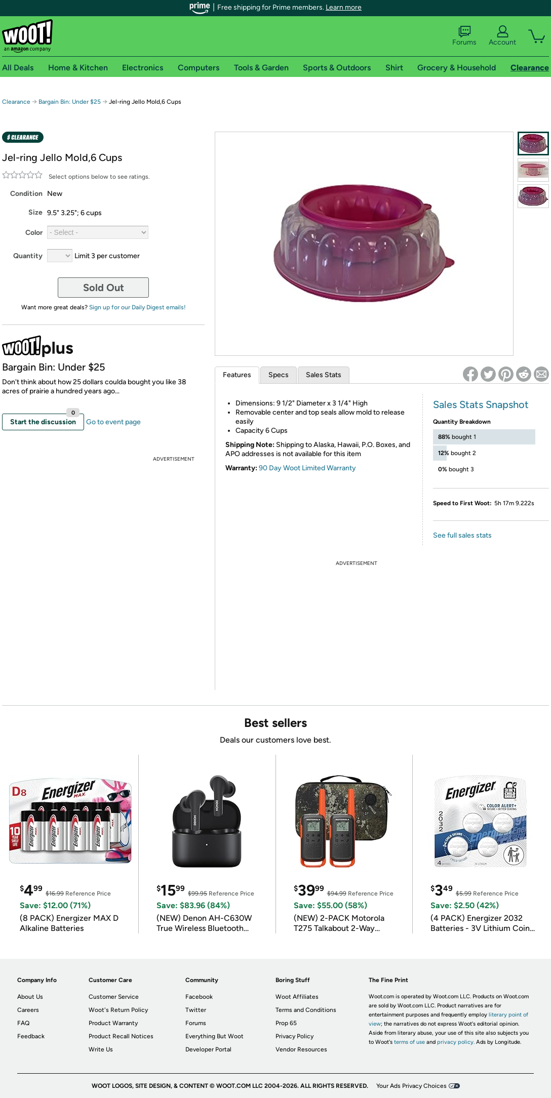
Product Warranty (113, 1023)
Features (237, 375)
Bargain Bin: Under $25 (69, 101)
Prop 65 (286, 1023)
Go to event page (113, 422)
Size (35, 212)
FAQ (23, 1023)
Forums (464, 36)
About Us (30, 996)
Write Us (101, 1049)
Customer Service (114, 996)
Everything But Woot (214, 1036)
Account (502, 36)
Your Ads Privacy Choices (411, 1085)
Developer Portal (208, 1049)
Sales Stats (323, 375)
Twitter (195, 1009)
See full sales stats (462, 535)
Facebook (199, 996)
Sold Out (103, 287)
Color (34, 232)
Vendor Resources (301, 1049)
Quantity (28, 256)
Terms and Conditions (306, 1009)
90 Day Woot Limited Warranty (307, 468)
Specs (278, 375)
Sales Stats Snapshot (481, 404)
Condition (26, 193)
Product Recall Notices (121, 1036)
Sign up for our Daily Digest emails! (137, 307)
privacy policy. (456, 1042)
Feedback (31, 1036)
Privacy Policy (294, 1036)
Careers (28, 1009)
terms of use (409, 1042)
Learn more (344, 7)
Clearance (16, 101)
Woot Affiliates (297, 996)
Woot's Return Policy (118, 1009)
